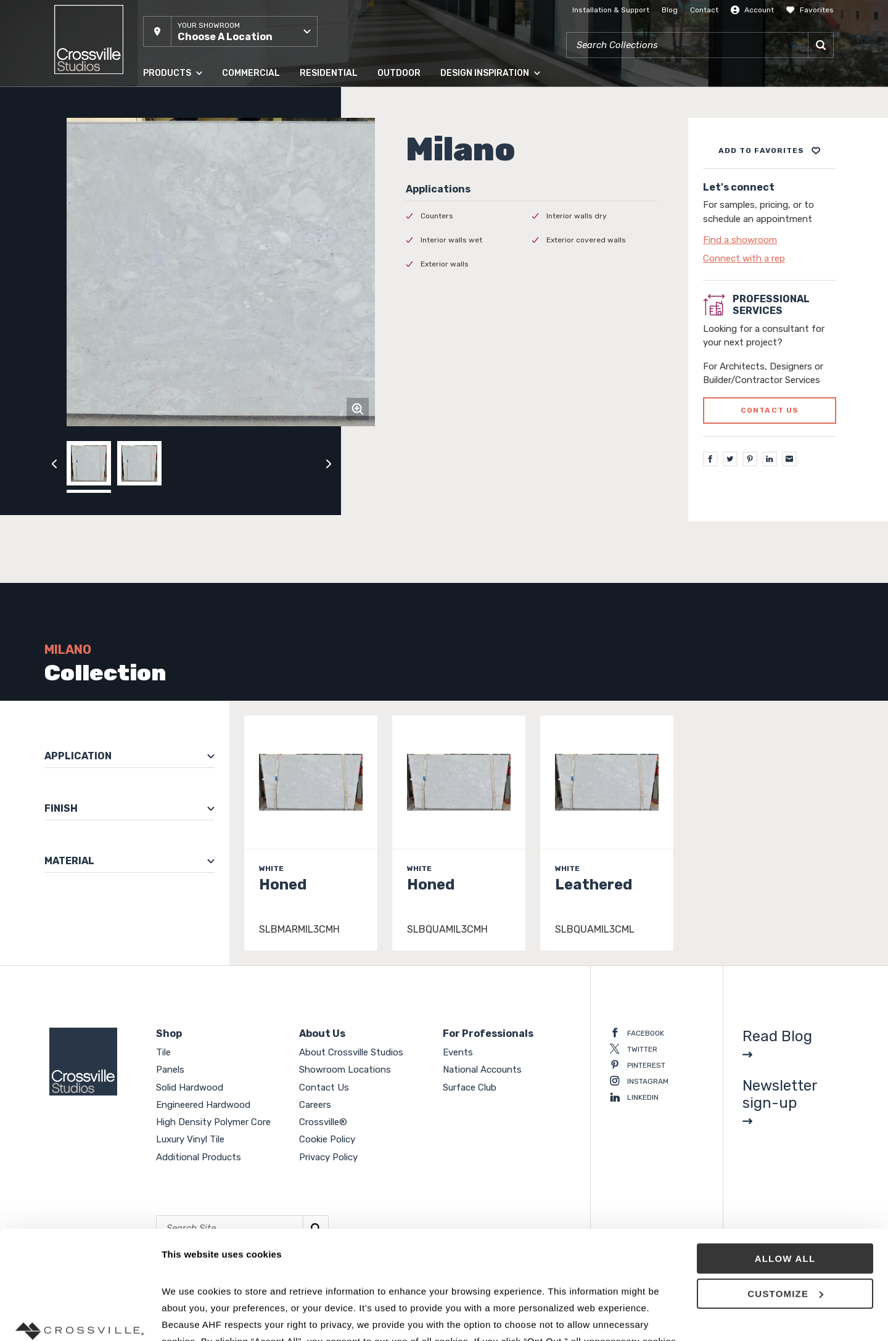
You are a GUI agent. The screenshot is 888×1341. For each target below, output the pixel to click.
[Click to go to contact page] (769, 240)
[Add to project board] (769, 150)
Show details (190, 1316)
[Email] (789, 459)
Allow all (785, 1165)
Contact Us (324, 1087)
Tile (163, 1052)
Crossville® (323, 1122)
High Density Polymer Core (213, 1122)
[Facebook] (710, 459)
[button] (230, 31)
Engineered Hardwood (203, 1104)
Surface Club (469, 1087)
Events (458, 1052)
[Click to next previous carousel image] (328, 463)
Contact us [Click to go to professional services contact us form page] (770, 410)
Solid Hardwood (189, 1087)
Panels (170, 1069)
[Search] (821, 45)
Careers (315, 1104)
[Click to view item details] (311, 833)
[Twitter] (730, 459)
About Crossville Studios (351, 1052)
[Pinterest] (749, 459)
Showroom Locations (345, 1069)
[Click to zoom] (358, 409)
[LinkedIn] (769, 459)
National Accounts (482, 1069)
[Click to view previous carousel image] (54, 463)
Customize (785, 1200)
